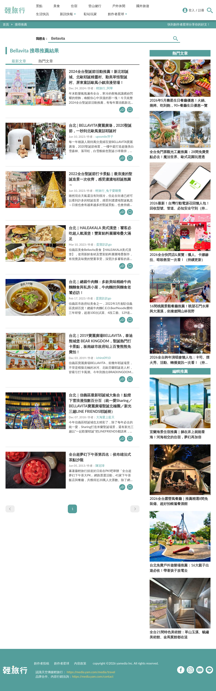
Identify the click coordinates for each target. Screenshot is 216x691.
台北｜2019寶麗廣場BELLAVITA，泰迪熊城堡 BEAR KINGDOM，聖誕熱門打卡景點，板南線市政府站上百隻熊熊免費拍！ (101, 343)
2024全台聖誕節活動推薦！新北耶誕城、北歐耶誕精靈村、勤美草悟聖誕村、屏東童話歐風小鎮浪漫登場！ (99, 77)
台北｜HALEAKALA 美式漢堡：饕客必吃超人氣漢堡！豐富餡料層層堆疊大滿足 (100, 233)
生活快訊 (42, 14)
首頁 (6, 24)
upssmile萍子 (104, 136)
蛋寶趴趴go (104, 244)
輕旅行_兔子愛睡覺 (108, 190)
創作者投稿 (41, 663)
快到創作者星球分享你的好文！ (188, 24)
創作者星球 (117, 14)
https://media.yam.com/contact (92, 676)
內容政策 (80, 663)
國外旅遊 (142, 6)
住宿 (74, 6)
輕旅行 (15, 10)
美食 (56, 6)
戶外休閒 (118, 6)
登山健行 (94, 6)
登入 (192, 10)
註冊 (201, 10)
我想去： (42, 38)
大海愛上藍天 (105, 417)
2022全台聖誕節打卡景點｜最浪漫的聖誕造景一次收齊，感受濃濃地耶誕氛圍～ (100, 179)
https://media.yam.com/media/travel (91, 672)
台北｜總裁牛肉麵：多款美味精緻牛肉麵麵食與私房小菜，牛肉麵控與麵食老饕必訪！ (100, 287)
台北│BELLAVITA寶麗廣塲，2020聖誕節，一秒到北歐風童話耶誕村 (100, 128)
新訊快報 (68, 14)
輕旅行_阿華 (104, 88)
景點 (39, 6)
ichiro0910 (103, 358)
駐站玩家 (90, 14)
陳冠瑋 (100, 465)
